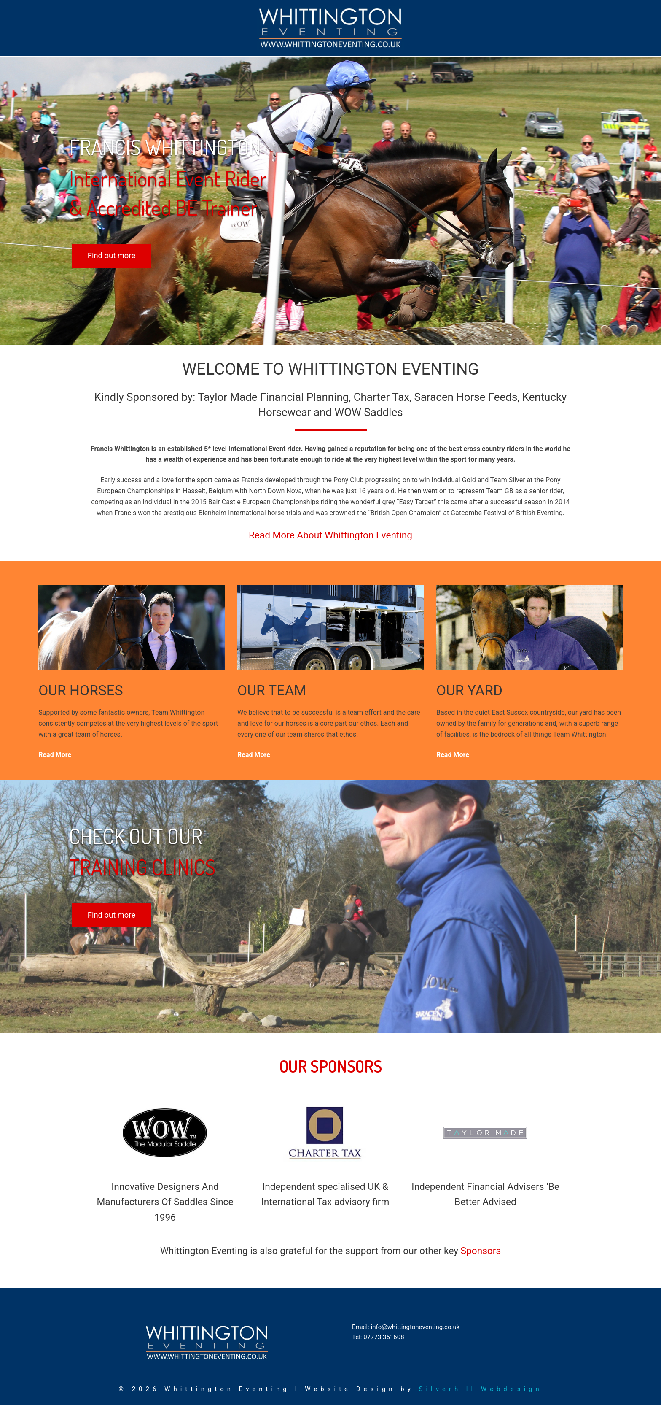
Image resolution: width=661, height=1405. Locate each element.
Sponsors (481, 1250)
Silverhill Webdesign (481, 1389)
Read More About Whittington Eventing (330, 535)
